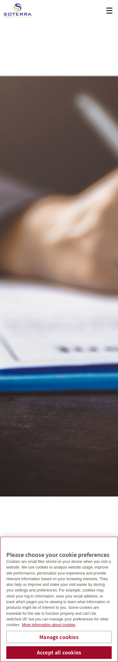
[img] (59, 248)
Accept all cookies (59, 652)
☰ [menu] (109, 10)
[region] (59, 599)
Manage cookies (59, 637)
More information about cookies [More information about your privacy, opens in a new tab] (49, 625)
